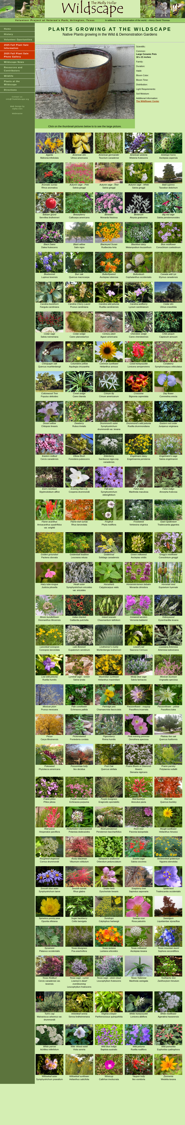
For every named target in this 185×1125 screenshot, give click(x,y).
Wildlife (9, 76)
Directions (10, 90)
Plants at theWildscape (12, 83)
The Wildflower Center (147, 101)
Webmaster (17, 114)
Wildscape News (14, 62)
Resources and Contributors (13, 69)
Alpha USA (17, 109)
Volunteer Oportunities (18, 39)
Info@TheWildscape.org (17, 99)
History (8, 34)
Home (7, 29)
